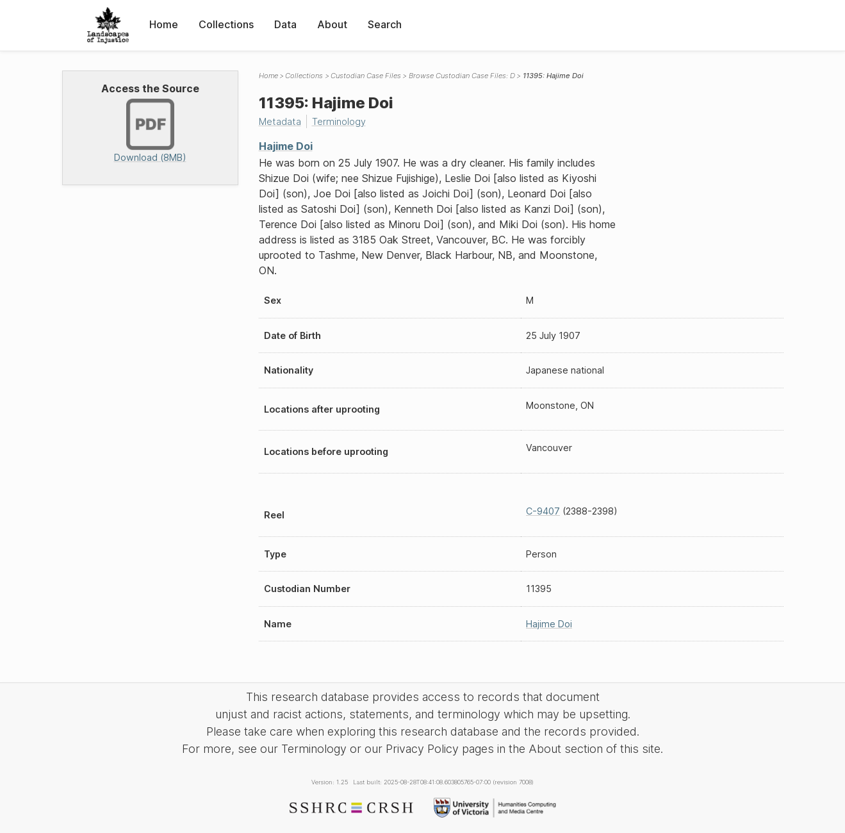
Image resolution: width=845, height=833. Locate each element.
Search (385, 24)
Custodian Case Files (366, 75)
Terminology (339, 121)
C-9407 (543, 511)
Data (285, 24)
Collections (226, 24)
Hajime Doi (286, 146)
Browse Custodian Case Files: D (462, 75)
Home (163, 24)
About (332, 24)
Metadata (280, 121)
